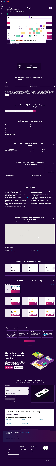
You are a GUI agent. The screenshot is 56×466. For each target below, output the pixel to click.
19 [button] (34, 33)
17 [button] (29, 33)
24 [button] (21, 33)
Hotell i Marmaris (24, 422)
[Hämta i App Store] (34, 68)
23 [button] (19, 33)
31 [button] (21, 35)
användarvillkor (21, 401)
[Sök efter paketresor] (1, 11)
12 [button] (26, 28)
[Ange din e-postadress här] (17, 393)
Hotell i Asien (15, 5)
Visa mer (52, 284)
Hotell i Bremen (40, 419)
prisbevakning (45, 334)
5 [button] (26, 26)
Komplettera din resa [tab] (16, 414)
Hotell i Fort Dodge (25, 423)
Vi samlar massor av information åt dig (30, 437)
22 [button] (41, 33)
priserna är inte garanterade (25, 432)
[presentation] (34, 68)
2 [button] (19, 26)
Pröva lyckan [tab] (9, 414)
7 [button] (14, 28)
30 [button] (19, 35)
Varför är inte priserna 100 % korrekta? (30, 438)
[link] (15, 291)
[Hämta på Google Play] (28, 68)
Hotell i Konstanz (40, 422)
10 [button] (21, 28)
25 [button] (31, 35)
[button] (2, 1)
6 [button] (12, 28)
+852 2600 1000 (10, 12)
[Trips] (1, 13)
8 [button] (41, 28)
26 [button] (26, 33)
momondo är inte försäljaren (30, 435)
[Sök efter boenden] (1, 6)
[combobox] (17, 388)
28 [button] (14, 35)
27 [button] (12, 35)
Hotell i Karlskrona (9, 419)
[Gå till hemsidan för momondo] (7, 1)
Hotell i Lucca (8, 422)
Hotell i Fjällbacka (24, 419)
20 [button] (12, 33)
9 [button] (19, 28)
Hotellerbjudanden (9, 5)
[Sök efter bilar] (1, 8)
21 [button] (14, 33)
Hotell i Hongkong (20, 5)
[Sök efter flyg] (1, 4)
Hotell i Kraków (8, 423)
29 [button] (41, 35)
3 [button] (21, 26)
